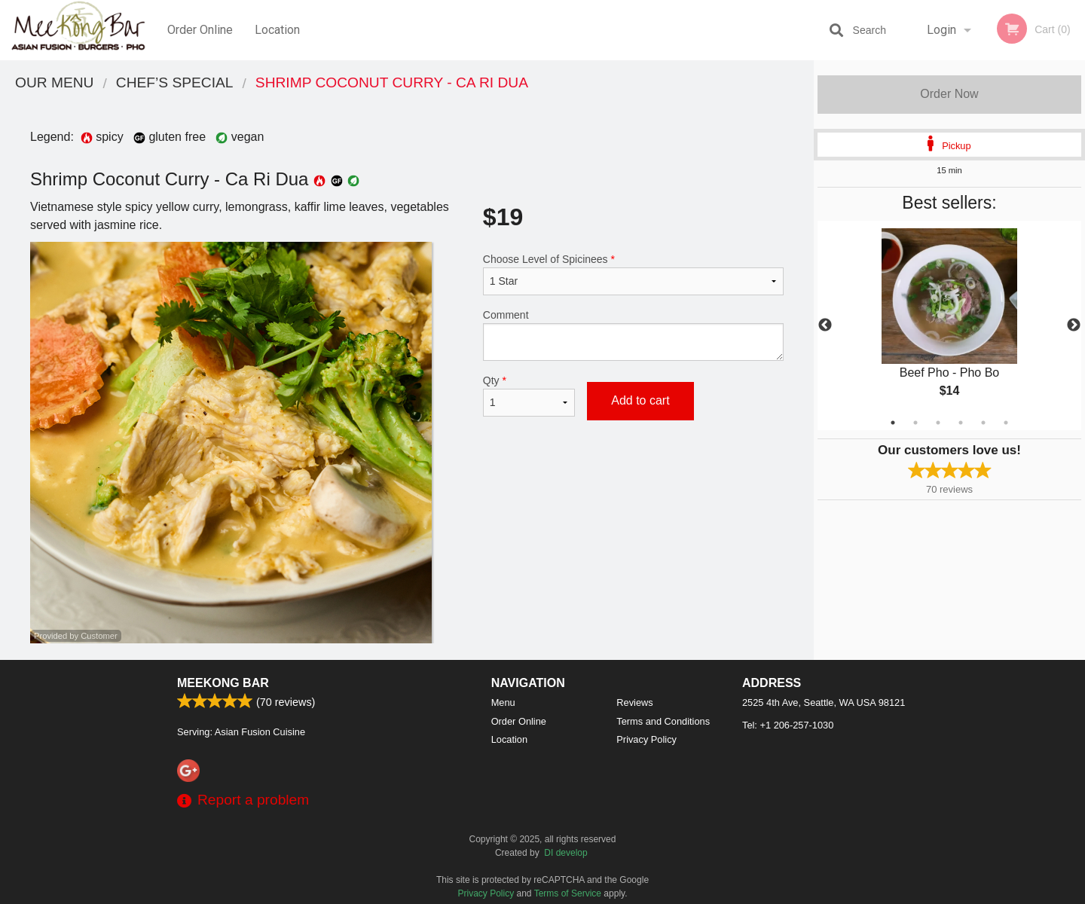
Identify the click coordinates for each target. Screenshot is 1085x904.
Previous (825, 325)
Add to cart (640, 400)
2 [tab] (915, 422)
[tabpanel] (949, 325)
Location (277, 30)
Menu (503, 702)
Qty (529, 395)
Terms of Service (567, 893)
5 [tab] (983, 422)
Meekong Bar (223, 682)
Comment (633, 335)
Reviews (634, 702)
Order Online (200, 30)
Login (941, 30)
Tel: (787, 725)
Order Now (949, 93)
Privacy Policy (646, 739)
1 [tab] (892, 422)
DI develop (565, 853)
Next (1073, 325)
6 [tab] (1005, 422)
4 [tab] (960, 422)
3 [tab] (938, 422)
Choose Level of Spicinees (633, 274)
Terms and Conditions (663, 721)
